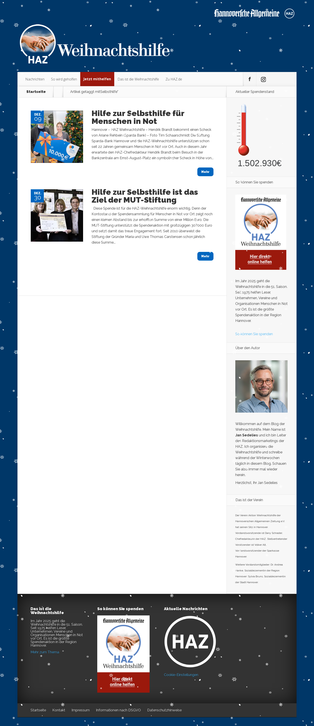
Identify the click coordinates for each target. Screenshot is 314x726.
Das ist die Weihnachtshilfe (138, 79)
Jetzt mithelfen (97, 79)
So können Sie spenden (254, 334)
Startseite (36, 92)
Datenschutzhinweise (164, 710)
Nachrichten (34, 79)
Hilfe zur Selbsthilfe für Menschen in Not (138, 117)
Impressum (81, 710)
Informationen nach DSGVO (118, 710)
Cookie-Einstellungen (181, 675)
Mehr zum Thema (45, 652)
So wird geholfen (64, 79)
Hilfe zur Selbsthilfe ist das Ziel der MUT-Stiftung (145, 195)
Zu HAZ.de (174, 79)
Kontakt (58, 710)
